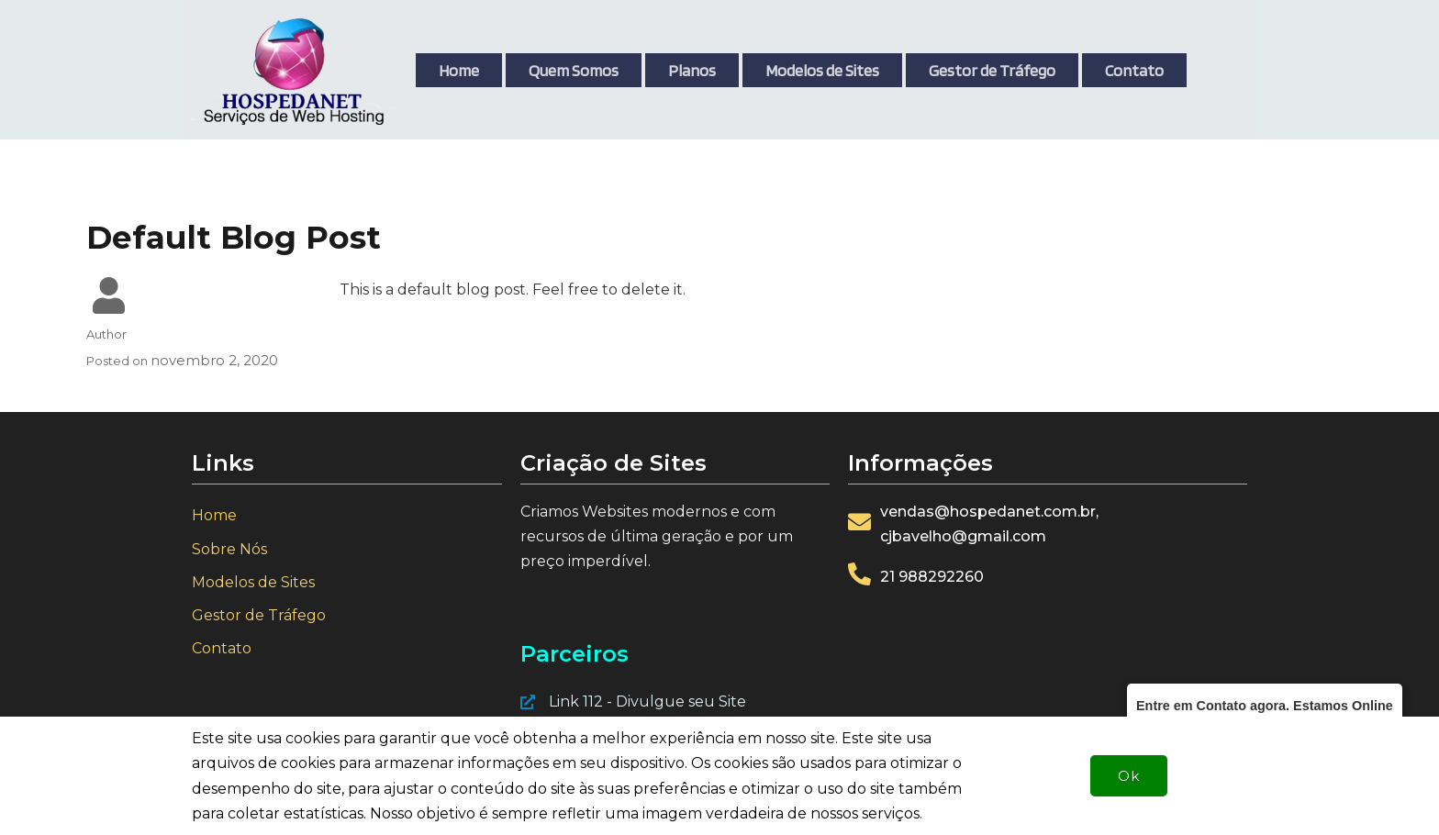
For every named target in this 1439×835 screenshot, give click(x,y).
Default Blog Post (233, 237)
